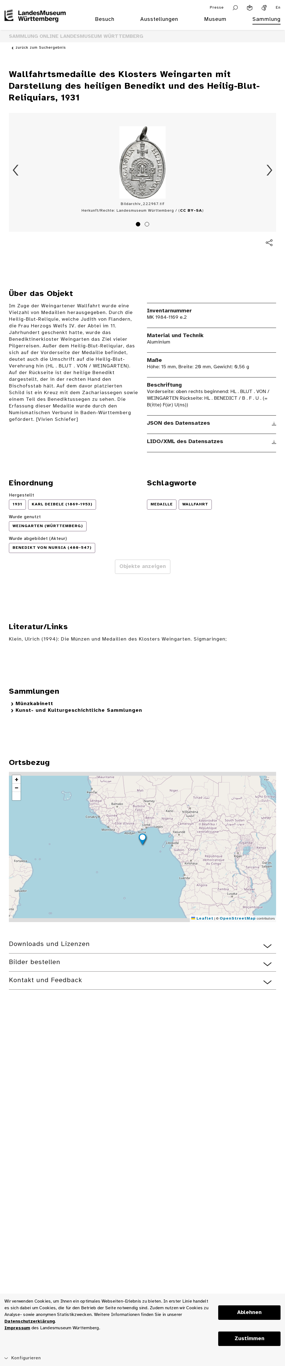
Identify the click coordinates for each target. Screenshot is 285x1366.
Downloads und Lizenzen (49, 944)
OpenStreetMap (238, 919)
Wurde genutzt (25, 517)
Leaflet (202, 919)
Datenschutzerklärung (29, 1321)
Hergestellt (21, 495)
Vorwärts (269, 170)
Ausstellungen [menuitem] (159, 19)
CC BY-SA (191, 211)
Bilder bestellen (34, 962)
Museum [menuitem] (215, 19)
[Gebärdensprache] (264, 7)
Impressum (17, 1328)
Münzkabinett (34, 704)
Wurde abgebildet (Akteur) (38, 538)
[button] (142, 840)
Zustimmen (249, 1339)
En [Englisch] (278, 8)
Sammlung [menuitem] (266, 19)
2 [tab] (148, 225)
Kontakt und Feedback (45, 980)
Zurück (15, 170)
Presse (217, 8)
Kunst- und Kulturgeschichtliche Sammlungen (79, 710)
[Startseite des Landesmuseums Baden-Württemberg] (35, 23)
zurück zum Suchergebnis (41, 48)
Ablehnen (249, 1312)
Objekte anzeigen (142, 566)
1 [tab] (139, 225)
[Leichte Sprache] (249, 7)
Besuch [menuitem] (104, 19)
